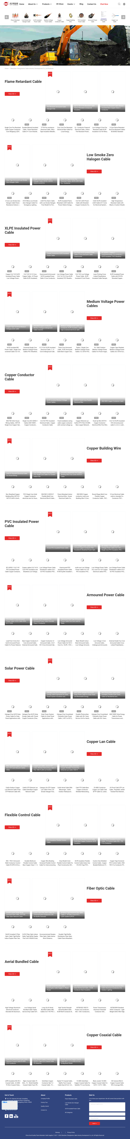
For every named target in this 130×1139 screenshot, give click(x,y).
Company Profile (45, 1098)
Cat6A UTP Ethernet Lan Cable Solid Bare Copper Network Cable (30, 789)
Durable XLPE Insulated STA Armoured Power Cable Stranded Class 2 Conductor (44, 621)
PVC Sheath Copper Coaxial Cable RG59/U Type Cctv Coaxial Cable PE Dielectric (44, 1061)
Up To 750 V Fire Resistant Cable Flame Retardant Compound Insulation (84, 108)
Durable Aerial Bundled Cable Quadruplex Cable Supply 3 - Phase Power (58, 988)
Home (7, 68)
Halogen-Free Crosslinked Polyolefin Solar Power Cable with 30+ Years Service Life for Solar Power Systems (100, 718)
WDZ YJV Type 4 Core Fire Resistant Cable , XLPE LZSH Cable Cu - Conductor (72, 181)
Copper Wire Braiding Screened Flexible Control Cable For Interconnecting (47, 863)
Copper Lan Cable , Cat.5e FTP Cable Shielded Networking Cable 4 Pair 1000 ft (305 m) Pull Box (44, 768)
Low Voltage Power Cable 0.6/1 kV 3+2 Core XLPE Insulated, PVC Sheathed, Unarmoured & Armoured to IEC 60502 (65, 278)
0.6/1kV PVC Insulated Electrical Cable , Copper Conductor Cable (47, 423)
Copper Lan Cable (101, 742)
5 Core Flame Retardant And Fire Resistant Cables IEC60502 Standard (117, 129)
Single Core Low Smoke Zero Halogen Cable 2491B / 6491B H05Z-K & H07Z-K (43, 181)
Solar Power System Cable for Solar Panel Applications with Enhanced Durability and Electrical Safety (47, 718)
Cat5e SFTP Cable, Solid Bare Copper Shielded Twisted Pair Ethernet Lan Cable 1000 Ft (70, 768)
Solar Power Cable (20, 668)
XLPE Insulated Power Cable (72, 1108)
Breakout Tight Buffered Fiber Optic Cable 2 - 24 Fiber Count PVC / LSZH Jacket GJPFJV (72, 914)
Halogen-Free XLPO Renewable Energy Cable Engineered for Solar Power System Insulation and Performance (57, 695)
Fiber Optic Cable (101, 888)
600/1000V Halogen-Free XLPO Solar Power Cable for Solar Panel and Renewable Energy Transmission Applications (84, 695)
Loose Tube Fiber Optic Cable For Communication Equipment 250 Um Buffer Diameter (44, 914)
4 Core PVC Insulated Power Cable (57, 548)
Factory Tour (44, 1102)
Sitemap (57, 1132)
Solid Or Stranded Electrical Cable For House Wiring (16, 474)
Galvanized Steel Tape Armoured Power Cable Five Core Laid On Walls (71, 621)
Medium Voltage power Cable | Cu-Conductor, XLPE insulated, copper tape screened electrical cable (71, 328)
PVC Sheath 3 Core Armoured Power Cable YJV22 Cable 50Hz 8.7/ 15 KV (16, 621)
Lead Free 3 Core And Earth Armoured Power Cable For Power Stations (13, 643)
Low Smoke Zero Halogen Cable (100, 157)
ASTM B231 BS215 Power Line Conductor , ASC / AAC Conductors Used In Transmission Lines (82, 1011)
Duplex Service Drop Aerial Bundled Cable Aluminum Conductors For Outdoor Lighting (112, 988)
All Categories (68, 1112)
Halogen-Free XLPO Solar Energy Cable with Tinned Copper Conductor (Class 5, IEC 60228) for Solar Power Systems (30, 718)
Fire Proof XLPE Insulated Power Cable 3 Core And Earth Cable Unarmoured (84, 254)
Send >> (94, 1123)
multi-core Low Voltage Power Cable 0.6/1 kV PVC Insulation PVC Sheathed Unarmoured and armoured (82, 571)
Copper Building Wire (104, 448)
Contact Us (44, 1110)
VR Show (59, 4)
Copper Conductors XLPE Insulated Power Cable (58, 254)
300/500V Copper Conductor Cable (112, 401)
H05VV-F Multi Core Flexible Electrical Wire (83, 401)
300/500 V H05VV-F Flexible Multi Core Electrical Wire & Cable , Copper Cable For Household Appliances (47, 498)
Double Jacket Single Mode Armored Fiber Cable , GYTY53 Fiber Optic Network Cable (15, 914)
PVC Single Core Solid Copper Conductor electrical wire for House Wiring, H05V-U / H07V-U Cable (30, 498)
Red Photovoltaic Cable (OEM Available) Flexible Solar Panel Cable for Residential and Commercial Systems (111, 695)
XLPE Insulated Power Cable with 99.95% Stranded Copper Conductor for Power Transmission (117, 278)
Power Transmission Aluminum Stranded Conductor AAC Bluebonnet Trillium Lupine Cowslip (99, 1011)
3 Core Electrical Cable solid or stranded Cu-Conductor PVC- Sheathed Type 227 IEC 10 (117, 498)
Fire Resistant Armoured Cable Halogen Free (56, 108)
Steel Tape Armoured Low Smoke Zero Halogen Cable (16, 181)
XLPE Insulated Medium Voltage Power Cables (57, 401)
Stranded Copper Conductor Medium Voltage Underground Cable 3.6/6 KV (43, 328)
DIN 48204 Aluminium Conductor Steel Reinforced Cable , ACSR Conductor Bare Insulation (84, 988)
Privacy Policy (71, 1132)
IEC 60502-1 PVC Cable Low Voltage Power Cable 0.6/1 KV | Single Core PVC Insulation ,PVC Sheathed (112, 548)
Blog (81, 4)
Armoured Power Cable (105, 595)
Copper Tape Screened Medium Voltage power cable (16, 328)
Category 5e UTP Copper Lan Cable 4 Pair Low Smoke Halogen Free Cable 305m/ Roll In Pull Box (47, 791)
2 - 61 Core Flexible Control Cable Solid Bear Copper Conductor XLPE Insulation (85, 841)
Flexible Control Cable (22, 815)
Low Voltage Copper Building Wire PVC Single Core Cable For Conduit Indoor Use (44, 474)
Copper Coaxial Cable (104, 1035)
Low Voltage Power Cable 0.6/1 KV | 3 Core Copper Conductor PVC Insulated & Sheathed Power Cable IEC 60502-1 (85, 548)
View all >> (12, 94)
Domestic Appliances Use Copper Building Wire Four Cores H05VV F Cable (71, 474)
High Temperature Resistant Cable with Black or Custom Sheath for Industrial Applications (117, 205)
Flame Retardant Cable (23, 81)
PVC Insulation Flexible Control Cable (56, 841)
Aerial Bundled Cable (22, 962)
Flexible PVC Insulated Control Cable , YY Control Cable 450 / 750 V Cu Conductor (112, 841)
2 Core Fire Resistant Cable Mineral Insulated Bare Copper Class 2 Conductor (112, 108)
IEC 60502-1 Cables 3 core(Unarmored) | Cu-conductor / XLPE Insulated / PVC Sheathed (112, 254)
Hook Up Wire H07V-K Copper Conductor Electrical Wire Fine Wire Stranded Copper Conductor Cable (99, 425)
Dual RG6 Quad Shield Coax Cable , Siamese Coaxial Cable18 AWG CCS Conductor (17, 1061)
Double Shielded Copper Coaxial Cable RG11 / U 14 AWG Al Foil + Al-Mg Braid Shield (71, 1061)
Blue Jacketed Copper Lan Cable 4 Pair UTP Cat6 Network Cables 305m (17, 768)
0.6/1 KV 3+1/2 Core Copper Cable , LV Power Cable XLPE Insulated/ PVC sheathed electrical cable (30, 278)
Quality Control (45, 1106)
